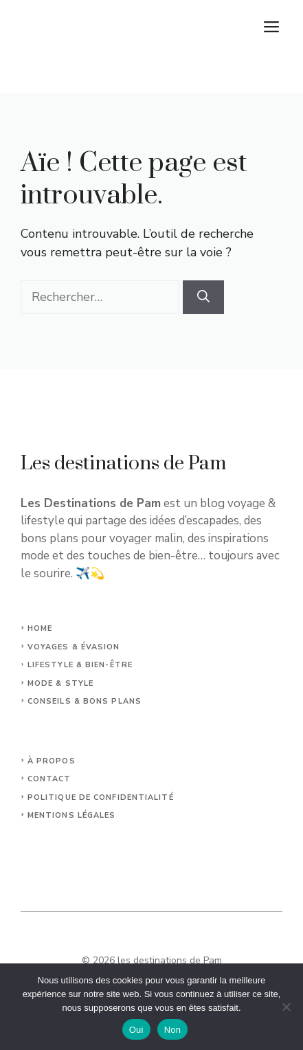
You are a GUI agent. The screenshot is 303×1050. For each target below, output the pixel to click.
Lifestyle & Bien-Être (80, 665)
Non (172, 1030)
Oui (136, 1030)
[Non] (286, 1007)
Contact (49, 779)
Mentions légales (71, 815)
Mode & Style (60, 683)
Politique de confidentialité (100, 797)
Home (39, 628)
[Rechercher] (203, 297)
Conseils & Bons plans (84, 701)
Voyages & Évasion (73, 647)
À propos (51, 761)
